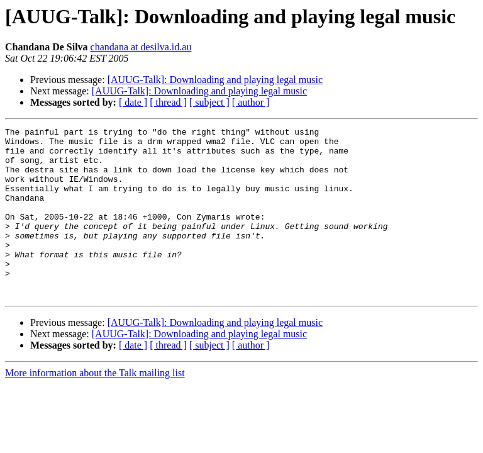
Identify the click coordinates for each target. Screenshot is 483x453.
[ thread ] (168, 102)
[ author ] (251, 102)
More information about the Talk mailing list (95, 406)
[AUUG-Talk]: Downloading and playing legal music (215, 79)
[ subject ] (209, 102)
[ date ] (133, 102)
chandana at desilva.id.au (141, 47)
